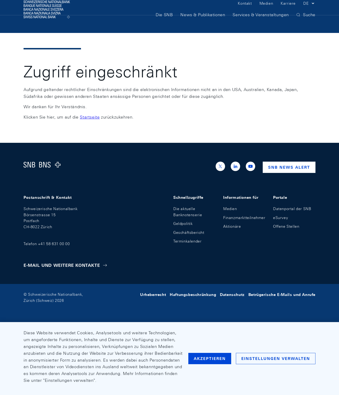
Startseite (90, 117)
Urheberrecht (153, 294)
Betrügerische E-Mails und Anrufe (281, 294)
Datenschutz (232, 294)
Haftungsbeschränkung (193, 294)
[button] (309, 11)
